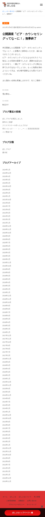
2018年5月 (6, 319)
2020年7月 (6, 243)
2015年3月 (6, 392)
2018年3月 (6, 325)
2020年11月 (6, 229)
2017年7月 (6, 352)
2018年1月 (6, 332)
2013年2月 (6, 441)
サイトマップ (31, 504)
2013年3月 (6, 438)
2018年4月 (6, 322)
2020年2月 (6, 259)
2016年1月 (6, 379)
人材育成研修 (11, 501)
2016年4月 (6, 369)
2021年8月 (6, 203)
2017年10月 (6, 342)
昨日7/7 (5, 105)
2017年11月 (6, 339)
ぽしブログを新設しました (12, 119)
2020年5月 (6, 249)
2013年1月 (6, 445)
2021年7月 (6, 206)
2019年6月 (6, 276)
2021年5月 (6, 213)
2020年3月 (6, 256)
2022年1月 (6, 196)
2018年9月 (6, 306)
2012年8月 (6, 461)
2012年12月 (6, 448)
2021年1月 (6, 223)
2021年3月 (6, 216)
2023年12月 (6, 173)
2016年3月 (6, 372)
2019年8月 (6, 272)
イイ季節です (7, 132)
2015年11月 (6, 385)
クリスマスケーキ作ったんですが (15, 125)
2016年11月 (6, 359)
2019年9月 (6, 269)
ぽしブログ (6, 149)
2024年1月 (6, 170)
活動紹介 (21, 501)
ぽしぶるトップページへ (22, 513)
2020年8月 (6, 239)
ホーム (5, 497)
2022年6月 (6, 190)
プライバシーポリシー (16, 504)
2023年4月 (6, 176)
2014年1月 (6, 412)
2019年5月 (6, 279)
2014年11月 (6, 395)
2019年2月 (6, 289)
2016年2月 (6, 375)
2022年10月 (6, 186)
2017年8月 (6, 349)
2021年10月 (6, 200)
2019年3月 (6, 286)
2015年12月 (6, 382)
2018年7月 (6, 312)
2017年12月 (6, 335)
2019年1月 (6, 292)
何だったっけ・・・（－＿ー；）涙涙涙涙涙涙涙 (20, 129)
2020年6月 (6, 246)
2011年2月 (6, 471)
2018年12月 (6, 296)
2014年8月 (6, 398)
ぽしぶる (13, 497)
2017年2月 (6, 355)
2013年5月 (6, 431)
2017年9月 (6, 345)
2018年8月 (6, 309)
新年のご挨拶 (7, 122)
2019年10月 (6, 266)
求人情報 (37, 497)
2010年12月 (6, 478)
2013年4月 (6, 435)
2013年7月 (6, 428)
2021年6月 (6, 209)
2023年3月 (6, 180)
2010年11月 (6, 481)
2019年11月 (6, 262)
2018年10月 (6, 302)
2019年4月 (6, 282)
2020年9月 (6, 236)
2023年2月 (6, 183)
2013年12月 (6, 415)
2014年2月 (6, 408)
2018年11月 (6, 299)
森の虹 (6, 23)
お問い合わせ (31, 501)
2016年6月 (6, 362)
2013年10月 (6, 418)
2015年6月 (6, 388)
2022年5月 (6, 193)
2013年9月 (6, 422)
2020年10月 (6, 233)
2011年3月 (6, 468)
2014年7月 (6, 402)
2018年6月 (6, 315)
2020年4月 (6, 252)
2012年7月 (6, 465)
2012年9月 (6, 458)
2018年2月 (6, 329)
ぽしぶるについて (25, 497)
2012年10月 (6, 455)
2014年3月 (6, 405)
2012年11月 (6, 451)
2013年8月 (6, 425)
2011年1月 (6, 475)
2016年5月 (6, 365)
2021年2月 (6, 219)
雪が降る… (6, 94)
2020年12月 (6, 226)
